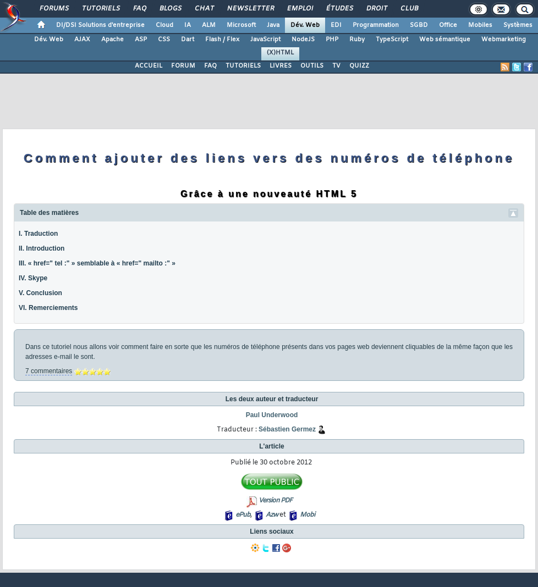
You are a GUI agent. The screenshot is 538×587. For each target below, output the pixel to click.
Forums (53, 8)
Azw (272, 515)
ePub (242, 515)
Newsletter (250, 8)
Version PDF (275, 500)
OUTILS (311, 66)
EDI (336, 25)
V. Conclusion (40, 293)
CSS (164, 39)
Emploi (300, 8)
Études (339, 8)
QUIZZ (359, 66)
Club (409, 8)
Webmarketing (503, 39)
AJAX (82, 39)
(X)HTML (280, 53)
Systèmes (517, 25)
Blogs (170, 8)
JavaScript (265, 39)
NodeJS (303, 39)
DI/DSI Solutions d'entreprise (100, 25)
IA (187, 25)
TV (336, 66)
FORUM (183, 66)
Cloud (164, 25)
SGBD (419, 25)
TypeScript (392, 39)
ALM (209, 25)
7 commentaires (48, 371)
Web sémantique (444, 39)
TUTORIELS (243, 66)
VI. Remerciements (48, 308)
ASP (141, 39)
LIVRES (281, 66)
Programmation (376, 25)
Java (273, 25)
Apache (112, 39)
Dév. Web (305, 25)
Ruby (357, 39)
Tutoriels (100, 8)
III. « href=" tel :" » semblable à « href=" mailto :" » (97, 263)
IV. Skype (33, 278)
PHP (332, 39)
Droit (376, 8)
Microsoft (241, 25)
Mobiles (480, 25)
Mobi (307, 515)
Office (448, 25)
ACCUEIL (148, 66)
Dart (187, 39)
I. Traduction (38, 233)
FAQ (139, 8)
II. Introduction (41, 248)
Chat (204, 8)
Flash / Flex (222, 39)
